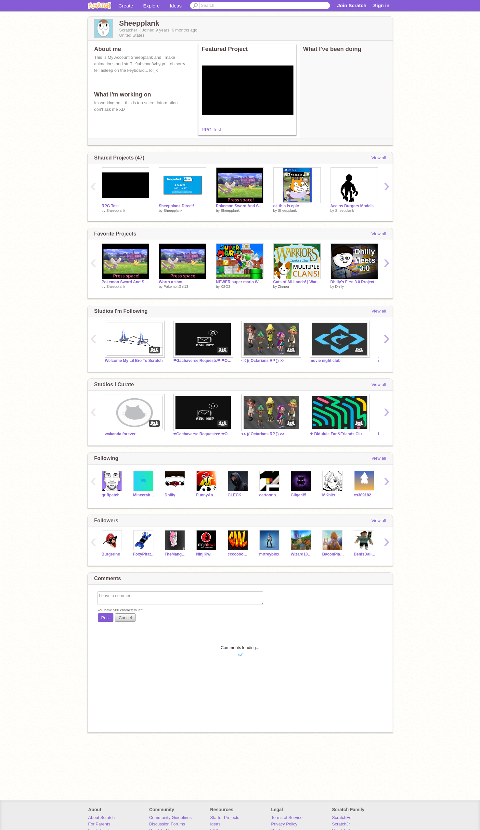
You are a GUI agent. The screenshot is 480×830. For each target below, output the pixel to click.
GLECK (234, 495)
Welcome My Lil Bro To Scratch (134, 360)
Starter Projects (225, 817)
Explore (151, 5)
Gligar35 (298, 495)
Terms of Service (287, 817)
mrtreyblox (269, 554)
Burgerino (111, 554)
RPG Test (211, 129)
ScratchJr (341, 824)
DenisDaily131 (365, 554)
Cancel (125, 617)
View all (378, 157)
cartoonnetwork (270, 495)
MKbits (328, 495)
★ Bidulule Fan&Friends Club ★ (339, 434)
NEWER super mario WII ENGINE (240, 282)
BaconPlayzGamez (333, 554)
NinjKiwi (204, 554)
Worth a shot (171, 282)
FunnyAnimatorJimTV (207, 495)
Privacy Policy (284, 824)
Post (105, 617)
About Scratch (101, 817)
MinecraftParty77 (144, 495)
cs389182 (362, 495)
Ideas (176, 5)
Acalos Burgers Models (352, 206)
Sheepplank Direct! (176, 206)
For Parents (99, 824)
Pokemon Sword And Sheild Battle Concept (240, 206)
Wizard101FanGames (302, 554)
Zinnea (283, 286)
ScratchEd (342, 817)
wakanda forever (120, 434)
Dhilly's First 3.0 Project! (353, 282)
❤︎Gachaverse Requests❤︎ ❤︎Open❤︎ (202, 360)
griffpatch (111, 495)
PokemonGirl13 (175, 286)
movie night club (325, 360)
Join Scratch (351, 5)
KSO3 (225, 286)
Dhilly (339, 286)
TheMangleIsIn (176, 554)
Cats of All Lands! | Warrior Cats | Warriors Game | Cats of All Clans (297, 282)
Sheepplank (115, 210)
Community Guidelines (170, 817)
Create (126, 5)
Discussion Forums (167, 824)
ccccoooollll (239, 554)
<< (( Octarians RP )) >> (262, 360)
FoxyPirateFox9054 (144, 554)
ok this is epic (286, 206)
